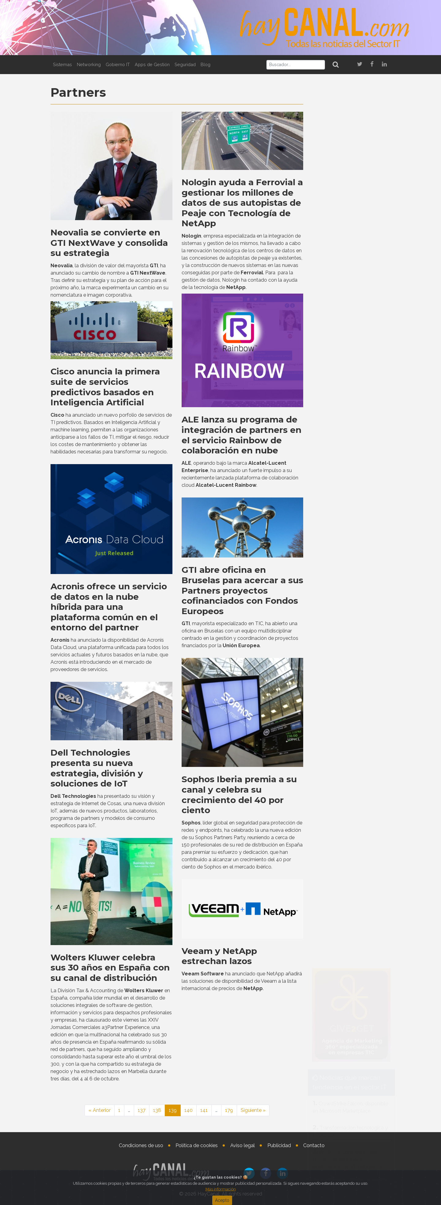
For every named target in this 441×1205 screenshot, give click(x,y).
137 (141, 1110)
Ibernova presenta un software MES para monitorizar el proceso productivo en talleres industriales (351, 780)
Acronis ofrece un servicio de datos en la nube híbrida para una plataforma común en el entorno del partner (109, 846)
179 (229, 1110)
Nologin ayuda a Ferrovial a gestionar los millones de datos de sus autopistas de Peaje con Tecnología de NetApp (242, 202)
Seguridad (185, 64)
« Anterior (100, 1110)
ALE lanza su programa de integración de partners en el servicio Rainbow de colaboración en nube (241, 674)
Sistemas (62, 64)
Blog (205, 64)
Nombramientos (344, 862)
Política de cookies (196, 1145)
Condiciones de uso (141, 1145)
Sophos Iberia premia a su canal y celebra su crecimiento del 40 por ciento (239, 1034)
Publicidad (279, 1145)
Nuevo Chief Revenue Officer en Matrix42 (369, 905)
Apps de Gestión (152, 64)
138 (157, 1110)
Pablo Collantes (363, 985)
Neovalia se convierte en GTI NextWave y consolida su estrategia (109, 242)
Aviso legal (242, 1145)
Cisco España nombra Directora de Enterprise (368, 956)
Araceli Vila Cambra (366, 934)
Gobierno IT (118, 64)
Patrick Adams (359, 883)
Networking (89, 64)
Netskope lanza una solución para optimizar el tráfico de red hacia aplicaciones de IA (349, 315)
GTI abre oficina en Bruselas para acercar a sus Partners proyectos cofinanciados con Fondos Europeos (242, 829)
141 (204, 1110)
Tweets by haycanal (330, 674)
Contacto (314, 1145)
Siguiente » (253, 1110)
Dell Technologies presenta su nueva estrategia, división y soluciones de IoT (97, 1007)
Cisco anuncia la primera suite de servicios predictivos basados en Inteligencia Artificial (105, 626)
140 (188, 1110)
